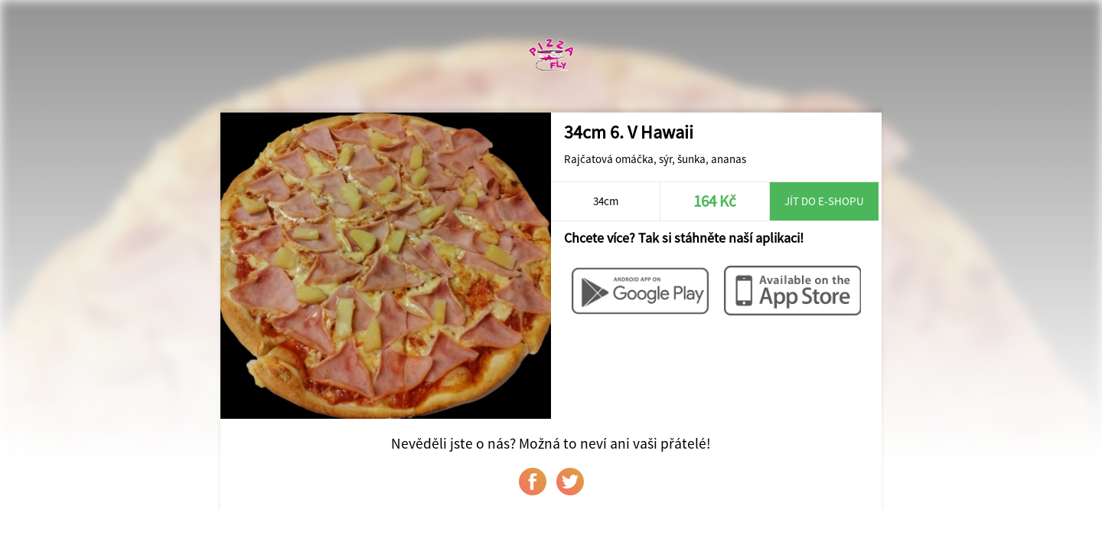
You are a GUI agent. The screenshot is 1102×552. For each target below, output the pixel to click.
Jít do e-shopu (824, 201)
